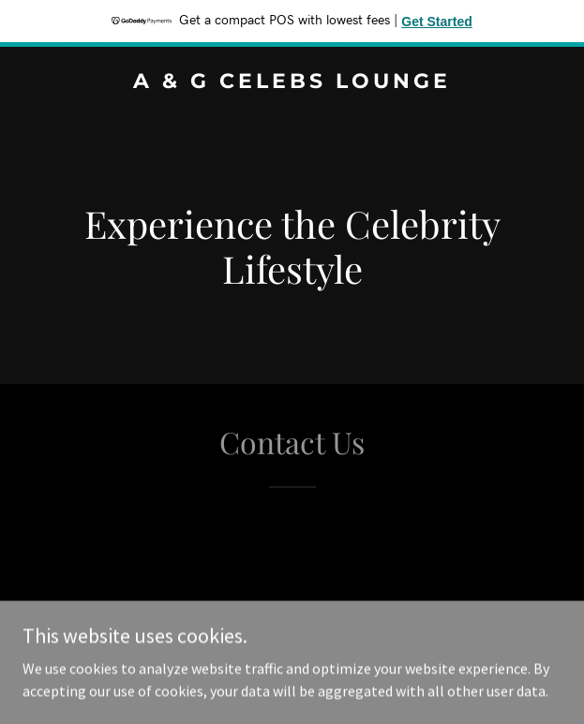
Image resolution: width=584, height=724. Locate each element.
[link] (292, 82)
